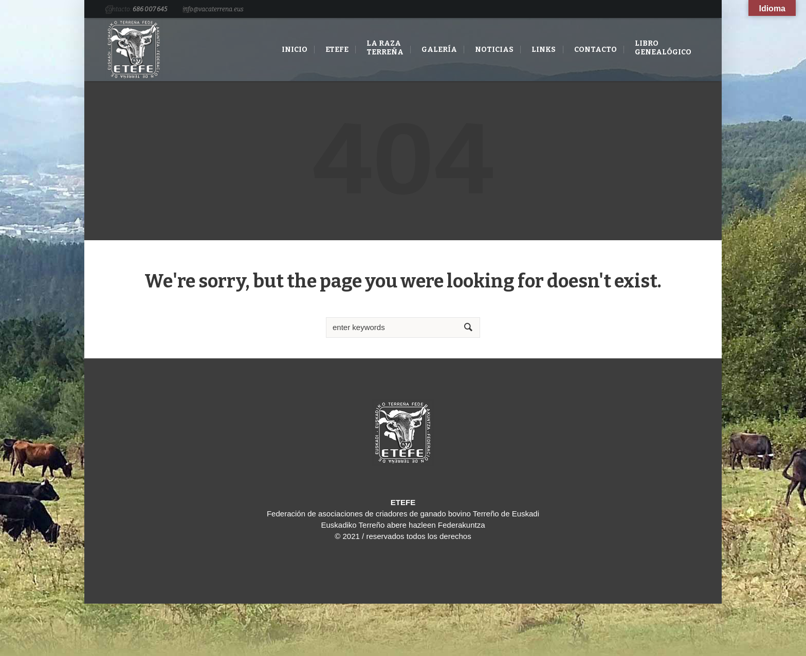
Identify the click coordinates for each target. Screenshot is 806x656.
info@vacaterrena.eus (213, 9)
